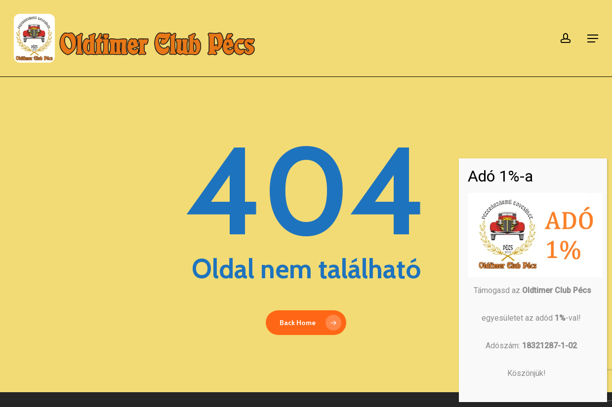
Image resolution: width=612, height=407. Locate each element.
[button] (592, 38)
